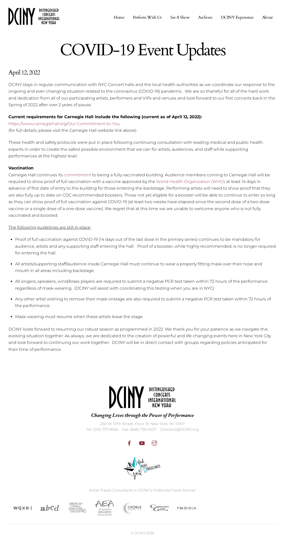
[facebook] (129, 444)
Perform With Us (147, 19)
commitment (77, 176)
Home (119, 19)
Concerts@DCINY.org (179, 431)
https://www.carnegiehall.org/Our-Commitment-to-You (64, 125)
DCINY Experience (237, 19)
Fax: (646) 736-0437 (139, 431)
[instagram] (154, 444)
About (267, 19)
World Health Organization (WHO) (190, 183)
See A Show (179, 19)
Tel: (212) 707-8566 (102, 431)
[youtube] (142, 444)
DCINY (139, 534)
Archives (205, 19)
